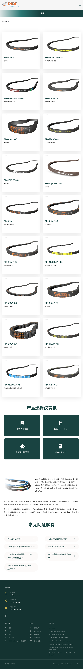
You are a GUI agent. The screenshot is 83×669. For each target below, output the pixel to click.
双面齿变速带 (8, 347)
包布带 (6, 61)
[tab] (21, 539)
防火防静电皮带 (50, 143)
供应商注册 (35, 638)
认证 (8, 634)
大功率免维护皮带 (50, 61)
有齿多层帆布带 (9, 265)
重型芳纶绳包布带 (9, 102)
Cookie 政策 (35, 631)
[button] (21, 539)
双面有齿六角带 (9, 306)
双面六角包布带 (50, 102)
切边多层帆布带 (50, 388)
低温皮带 (7, 183)
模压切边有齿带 (9, 224)
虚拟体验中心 (36, 641)
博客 (8, 628)
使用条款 (34, 634)
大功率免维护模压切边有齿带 (13, 388)
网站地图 (9, 638)
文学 (8, 631)
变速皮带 (7, 143)
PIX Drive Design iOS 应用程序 (15, 641)
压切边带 (48, 224)
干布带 (47, 187)
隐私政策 (34, 628)
